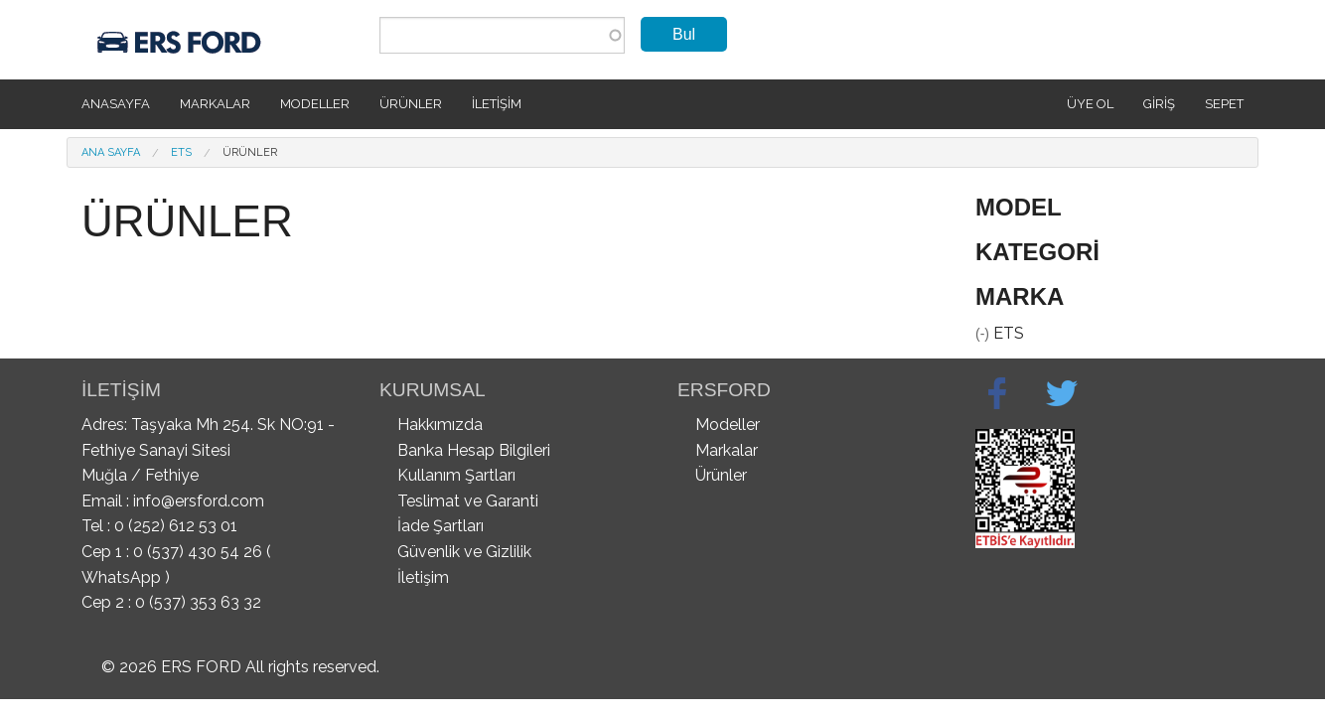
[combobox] (502, 35)
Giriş (1159, 103)
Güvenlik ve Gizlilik (464, 551)
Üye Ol (1090, 103)
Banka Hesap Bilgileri (473, 450)
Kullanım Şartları (456, 475)
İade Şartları (440, 525)
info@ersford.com (198, 501)
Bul (683, 34)
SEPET (1224, 103)
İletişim (496, 103)
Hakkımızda (440, 424)
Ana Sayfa (110, 152)
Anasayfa (115, 103)
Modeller (315, 103)
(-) (984, 334)
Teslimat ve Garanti (467, 501)
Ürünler (410, 103)
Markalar (215, 103)
